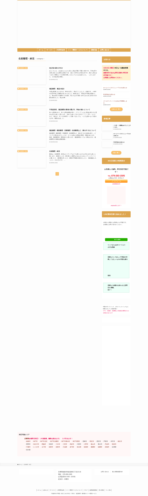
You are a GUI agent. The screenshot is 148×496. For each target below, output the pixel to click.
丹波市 (107, 444)
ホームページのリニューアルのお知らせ (115, 87)
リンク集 (108, 490)
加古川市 (36, 444)
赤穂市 (107, 447)
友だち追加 (116, 240)
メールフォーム (116, 181)
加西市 (51, 447)
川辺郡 (65, 447)
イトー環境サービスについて (74, 490)
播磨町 (93, 447)
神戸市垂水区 (65, 441)
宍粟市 (28, 447)
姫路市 (28, 441)
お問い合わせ (105, 471)
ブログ (86, 490)
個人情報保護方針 (117, 471)
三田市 (65, 444)
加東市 (58, 447)
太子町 (44, 447)
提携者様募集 (93, 490)
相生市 (120, 441)
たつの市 (36, 447)
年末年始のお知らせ (109, 94)
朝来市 (114, 444)
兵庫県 (26, 438)
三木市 (58, 444)
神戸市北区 (43, 441)
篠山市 (93, 444)
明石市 (92, 441)
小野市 (86, 444)
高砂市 (72, 444)
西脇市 (44, 444)
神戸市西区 (76, 441)
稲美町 (86, 447)
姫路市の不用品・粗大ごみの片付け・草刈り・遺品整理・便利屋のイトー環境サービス (44, 3)
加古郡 (79, 447)
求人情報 (101, 490)
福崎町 (100, 447)
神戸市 (35, 441)
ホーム (39, 490)
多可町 (72, 447)
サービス (52, 490)
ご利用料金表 (60, 490)
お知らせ (45, 490)
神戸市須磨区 (54, 441)
